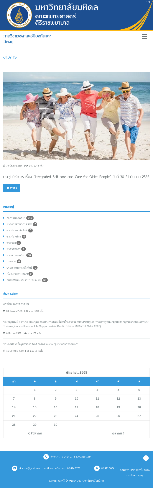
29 (34, 424)
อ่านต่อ (12, 188)
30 (55, 424)
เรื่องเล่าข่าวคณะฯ (20, 274)
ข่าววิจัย (14, 243)
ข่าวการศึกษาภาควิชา (22, 224)
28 (14, 424)
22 (34, 416)
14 (14, 407)
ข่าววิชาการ (16, 249)
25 (97, 416)
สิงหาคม (35, 433)
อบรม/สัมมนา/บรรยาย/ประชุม (27, 280)
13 (139, 398)
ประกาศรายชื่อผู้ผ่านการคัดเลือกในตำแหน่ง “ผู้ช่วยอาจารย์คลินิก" (40, 344)
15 (34, 407)
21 (14, 416)
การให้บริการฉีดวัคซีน (16, 304)
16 (55, 407)
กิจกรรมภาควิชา (20, 218)
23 (55, 416)
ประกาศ (14, 261)
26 (118, 416)
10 (76, 398)
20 (139, 407)
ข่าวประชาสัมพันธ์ (20, 230)
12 (118, 398)
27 (139, 416)
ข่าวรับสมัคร (16, 237)
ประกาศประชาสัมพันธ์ (22, 268)
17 (76, 407)
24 (76, 416)
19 (118, 407)
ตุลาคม (118, 433)
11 (97, 398)
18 (97, 407)
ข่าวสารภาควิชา (19, 255)
